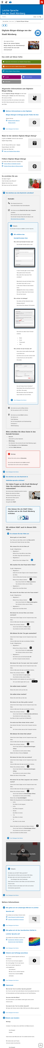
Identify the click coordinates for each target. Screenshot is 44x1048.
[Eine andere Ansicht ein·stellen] (2, 2)
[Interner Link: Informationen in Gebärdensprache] (6, 2)
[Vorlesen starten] (4, 25)
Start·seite (11, 21)
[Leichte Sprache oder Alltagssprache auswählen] (10, 2)
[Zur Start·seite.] (42, 2)
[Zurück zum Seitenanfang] (40, 1045)
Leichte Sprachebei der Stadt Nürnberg (13, 12)
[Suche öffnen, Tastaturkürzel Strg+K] (17, 16)
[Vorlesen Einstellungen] (6, 25)
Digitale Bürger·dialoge (22, 21)
